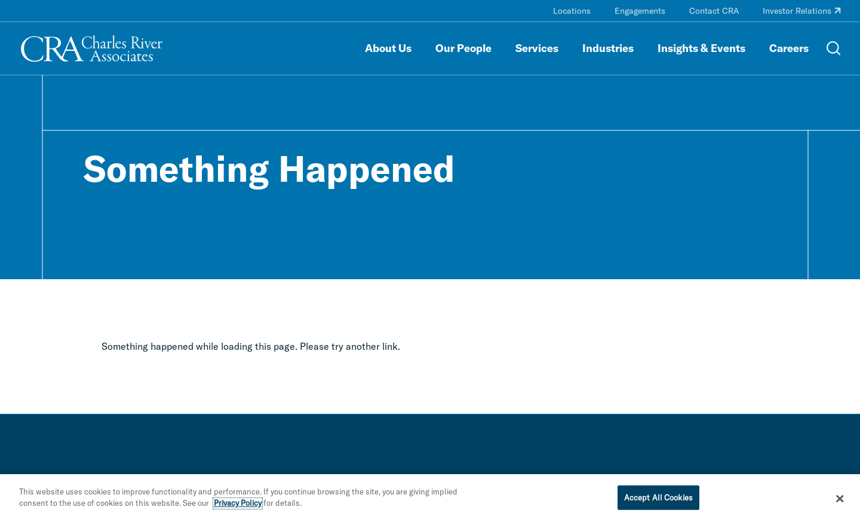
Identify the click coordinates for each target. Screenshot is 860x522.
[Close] (840, 501)
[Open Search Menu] (834, 48)
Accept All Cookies (658, 500)
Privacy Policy (238, 506)
